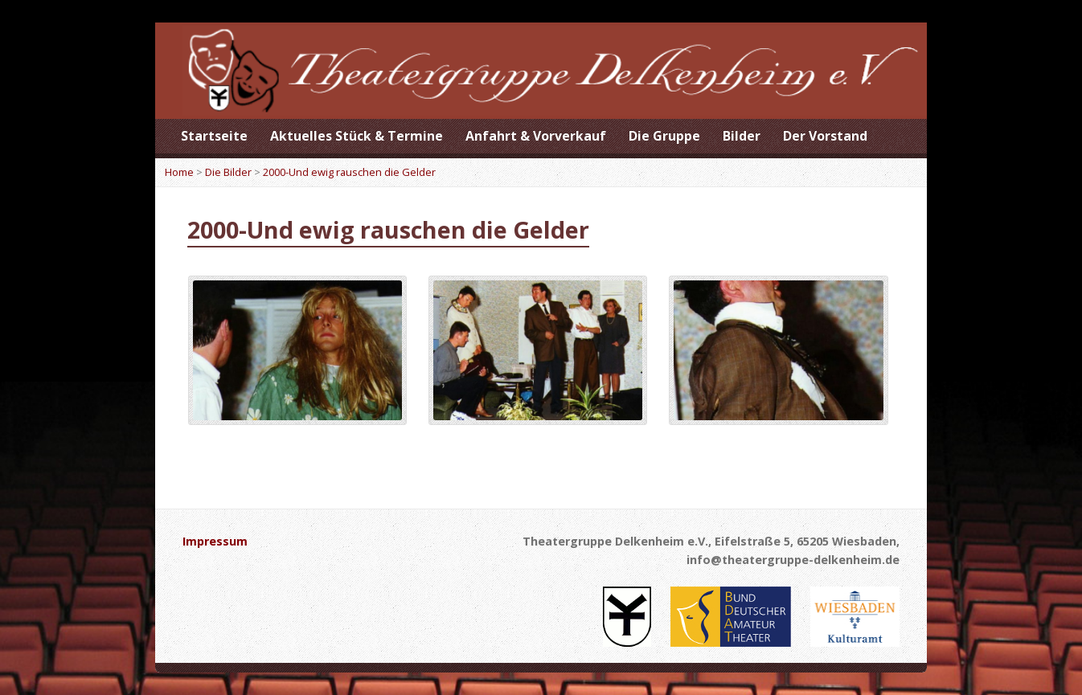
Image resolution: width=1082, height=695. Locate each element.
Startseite (214, 136)
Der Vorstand (825, 136)
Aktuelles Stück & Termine (356, 136)
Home (179, 172)
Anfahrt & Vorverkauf (535, 136)
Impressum (215, 541)
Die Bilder (228, 172)
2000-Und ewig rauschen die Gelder (349, 172)
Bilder (741, 136)
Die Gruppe (664, 136)
